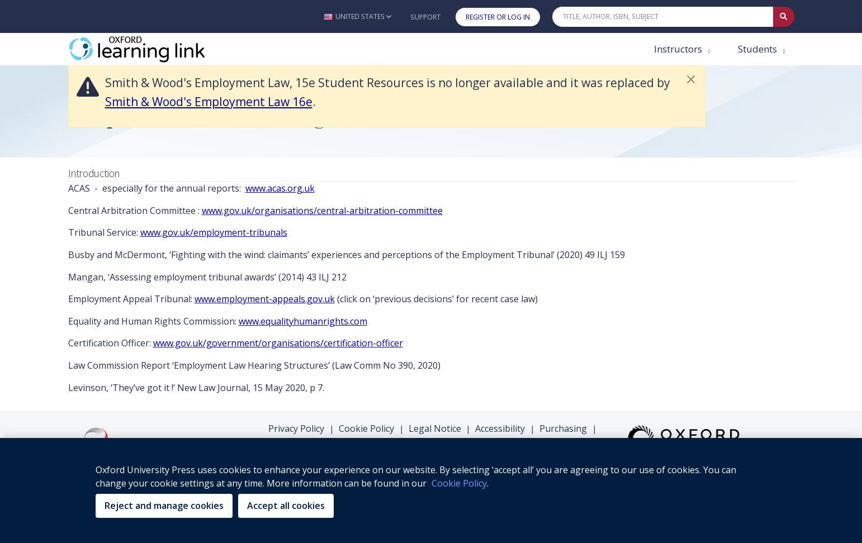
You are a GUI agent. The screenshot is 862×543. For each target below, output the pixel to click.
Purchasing (563, 428)
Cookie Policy (366, 428)
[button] (357, 16)
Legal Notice (435, 428)
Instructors (679, 48)
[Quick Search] (663, 17)
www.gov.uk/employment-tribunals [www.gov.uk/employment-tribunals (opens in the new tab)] (213, 232)
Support (425, 17)
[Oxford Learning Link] (152, 49)
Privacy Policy (296, 428)
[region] (431, 490)
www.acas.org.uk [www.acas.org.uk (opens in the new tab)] (280, 188)
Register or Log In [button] (498, 17)
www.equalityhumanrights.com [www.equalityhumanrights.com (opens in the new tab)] (303, 321)
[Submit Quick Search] (783, 17)
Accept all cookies (286, 505)
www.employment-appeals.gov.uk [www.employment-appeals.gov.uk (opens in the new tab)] (265, 299)
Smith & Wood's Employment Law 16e (208, 101)
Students (758, 48)
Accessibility (500, 428)
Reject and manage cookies (164, 505)
